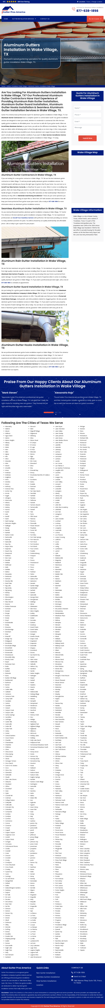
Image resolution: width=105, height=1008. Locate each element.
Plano (57, 869)
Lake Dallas (58, 431)
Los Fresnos (59, 535)
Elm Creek (33, 461)
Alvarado (8, 461)
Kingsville (33, 897)
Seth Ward (83, 581)
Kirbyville (33, 902)
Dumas (7, 943)
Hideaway (33, 722)
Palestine (58, 789)
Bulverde (8, 673)
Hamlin (32, 671)
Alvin (6, 463)
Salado (82, 507)
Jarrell (32, 830)
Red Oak (58, 952)
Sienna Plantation (85, 616)
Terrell (82, 733)
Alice (6, 449)
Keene (32, 869)
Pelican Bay (58, 839)
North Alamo (59, 735)
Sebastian (83, 569)
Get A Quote (95, 19)
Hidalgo (32, 719)
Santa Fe (83, 542)
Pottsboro (58, 904)
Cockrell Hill (8, 795)
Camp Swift (8, 699)
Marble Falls (59, 574)
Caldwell (7, 692)
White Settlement (85, 885)
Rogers (82, 468)
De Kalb (7, 895)
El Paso (32, 449)
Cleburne (8, 782)
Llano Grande (59, 519)
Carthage (8, 719)
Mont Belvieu (59, 666)
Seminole (83, 576)
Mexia (57, 636)
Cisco (7, 768)
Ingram (32, 805)
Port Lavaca (59, 885)
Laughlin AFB (59, 470)
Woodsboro (84, 934)
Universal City (84, 782)
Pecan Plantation (60, 835)
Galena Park (34, 579)
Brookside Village (10, 645)
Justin (32, 860)
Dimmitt (7, 927)
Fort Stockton (34, 544)
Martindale (58, 590)
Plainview (58, 867)
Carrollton (8, 717)
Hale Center (34, 659)
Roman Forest (84, 475)
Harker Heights (34, 673)
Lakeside (58, 447)
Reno (81, 431)
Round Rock (84, 489)
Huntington (33, 784)
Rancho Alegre (59, 943)
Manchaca (58, 565)
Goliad (32, 618)
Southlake (83, 657)
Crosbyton (8, 862)
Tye (81, 775)
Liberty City (58, 496)
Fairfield (32, 496)
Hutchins (33, 791)
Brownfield (8, 648)
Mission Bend (59, 659)
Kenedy (32, 878)
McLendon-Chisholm (61, 609)
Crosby (7, 860)
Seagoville (83, 562)
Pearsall (57, 828)
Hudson (32, 770)
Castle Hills (8, 722)
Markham (58, 581)
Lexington (58, 491)
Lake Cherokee (60, 429)
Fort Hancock (34, 539)
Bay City (7, 544)
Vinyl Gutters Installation (46, 981)
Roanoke (83, 454)
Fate (31, 512)
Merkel (57, 632)
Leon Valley (58, 482)
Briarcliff (7, 636)
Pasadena (58, 821)
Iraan (31, 812)
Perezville (58, 844)
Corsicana (8, 844)
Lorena (57, 532)
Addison (7, 433)
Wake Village (84, 819)
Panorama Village (60, 812)
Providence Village (60, 925)
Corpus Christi (9, 839)
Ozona (57, 784)
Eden (31, 429)
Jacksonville (33, 828)
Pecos (57, 837)
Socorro (82, 634)
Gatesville (33, 595)
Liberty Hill (58, 498)
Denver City (8, 913)
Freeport (33, 556)
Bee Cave (8, 558)
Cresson (7, 855)
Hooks (32, 754)
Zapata (82, 950)
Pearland (58, 825)
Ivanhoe (32, 821)
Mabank (57, 556)
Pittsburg (58, 862)
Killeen (32, 892)
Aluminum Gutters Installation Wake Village (41, 86)
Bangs (7, 528)
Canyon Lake (9, 712)
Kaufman (33, 867)
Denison (7, 908)
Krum (32, 908)
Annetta (7, 482)
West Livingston (85, 853)
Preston (57, 913)
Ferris (32, 514)
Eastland (8, 957)
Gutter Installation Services (23, 19)
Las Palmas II (59, 466)
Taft (81, 715)
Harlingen (33, 675)
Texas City (83, 740)
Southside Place (85, 659)
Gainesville (33, 576)
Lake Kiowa (58, 438)
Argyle (7, 496)
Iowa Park (33, 809)
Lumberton (58, 549)
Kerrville (32, 888)
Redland (57, 955)
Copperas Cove (10, 835)
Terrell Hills (83, 735)
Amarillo (7, 468)
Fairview (32, 498)
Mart (56, 588)
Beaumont (8, 553)
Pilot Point (58, 853)
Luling (57, 546)
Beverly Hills (9, 581)
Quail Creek (58, 927)
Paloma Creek (59, 802)
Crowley (7, 869)
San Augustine (84, 514)
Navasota (58, 708)
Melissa (57, 620)
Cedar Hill (8, 726)
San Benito (83, 516)
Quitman (58, 936)
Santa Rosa (83, 544)
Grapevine (33, 643)
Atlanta (7, 505)
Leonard (57, 484)
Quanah (57, 929)
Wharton (82, 878)
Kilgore (32, 890)
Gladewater (33, 606)
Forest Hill (33, 530)
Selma (82, 574)
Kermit (32, 885)
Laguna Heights (35, 950)
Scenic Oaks (84, 549)
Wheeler (82, 881)
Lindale (57, 500)
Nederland (58, 710)
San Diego (83, 521)
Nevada (57, 715)
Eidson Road (34, 440)
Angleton (8, 477)
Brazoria (8, 627)
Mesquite (58, 634)
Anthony (7, 486)
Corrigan (8, 842)
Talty (81, 719)
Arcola (7, 493)
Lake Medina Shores (61, 440)
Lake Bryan (58, 426)
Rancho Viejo (59, 945)
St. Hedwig (83, 675)
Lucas (57, 542)
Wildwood (83, 902)
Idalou (32, 795)
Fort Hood (33, 542)
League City (59, 477)
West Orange (84, 858)
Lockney (57, 523)
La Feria (32, 915)
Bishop (7, 592)
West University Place (86, 865)
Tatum (82, 722)
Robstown (83, 459)
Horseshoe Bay (35, 761)
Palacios (57, 786)
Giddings (33, 602)
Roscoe (82, 477)
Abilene (7, 429)
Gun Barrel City (35, 655)
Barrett (7, 530)
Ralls (56, 938)
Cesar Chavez (9, 738)
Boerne (7, 604)
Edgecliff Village (35, 431)
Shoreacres (83, 613)
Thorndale (83, 749)
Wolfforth (83, 927)
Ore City (57, 777)
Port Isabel (58, 883)
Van (81, 793)
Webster (82, 835)
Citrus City (8, 770)
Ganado (32, 583)
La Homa (33, 922)
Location (39, 985)
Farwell (32, 509)
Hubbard (33, 768)
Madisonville (59, 558)
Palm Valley (58, 791)
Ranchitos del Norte (61, 941)
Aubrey (7, 507)
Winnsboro (83, 920)
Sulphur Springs (85, 701)
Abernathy (8, 426)
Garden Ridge (34, 586)
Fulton (32, 574)
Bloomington (9, 597)
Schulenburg (84, 553)
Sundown (83, 703)
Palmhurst (58, 795)
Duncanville (8, 945)
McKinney (58, 606)
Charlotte (8, 745)
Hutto (32, 793)
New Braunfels (59, 719)
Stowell (82, 692)
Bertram (7, 579)
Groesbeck (33, 650)
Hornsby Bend (34, 759)
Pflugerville (58, 848)
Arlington (8, 498)
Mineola (57, 652)
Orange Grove (59, 775)
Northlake (58, 740)
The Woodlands (85, 747)
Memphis (58, 622)
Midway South (59, 645)
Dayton (7, 892)
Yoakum (82, 945)
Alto (6, 456)
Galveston (33, 581)
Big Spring (8, 590)
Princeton (58, 918)
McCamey (58, 602)
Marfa (57, 576)
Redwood (58, 957)
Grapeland (33, 641)
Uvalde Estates (84, 789)
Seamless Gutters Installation (48, 977)
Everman (33, 486)
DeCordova (8, 902)
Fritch (32, 569)
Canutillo (8, 705)
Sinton (82, 622)
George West (34, 597)
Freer (32, 558)
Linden (57, 502)
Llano (57, 516)
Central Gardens (10, 735)
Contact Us (44, 19)
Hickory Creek (34, 715)
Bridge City (8, 639)
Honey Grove (34, 752)
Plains (57, 865)
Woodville (83, 936)
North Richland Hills (61, 738)
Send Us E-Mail (80, 976)
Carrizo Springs (10, 715)
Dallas (7, 885)
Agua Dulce (8, 436)
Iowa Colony (34, 807)
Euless (32, 482)
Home (6, 19)
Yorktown (83, 948)
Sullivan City (83, 699)
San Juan (82, 526)
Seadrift (82, 560)
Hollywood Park (35, 742)
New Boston (59, 717)
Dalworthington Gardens (13, 888)
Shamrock (83, 597)
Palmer (57, 793)
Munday (57, 689)
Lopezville (58, 530)
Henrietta (33, 708)
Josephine (33, 848)
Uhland (82, 779)
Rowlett (82, 491)
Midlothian (58, 641)
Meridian (58, 629)
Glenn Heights (34, 611)
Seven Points (84, 583)
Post (56, 895)
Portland (58, 892)
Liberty (57, 493)
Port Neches (59, 888)
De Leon (8, 897)
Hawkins (32, 685)
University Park (84, 784)
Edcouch (33, 426)
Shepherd (83, 606)
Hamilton (33, 669)
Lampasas (58, 454)
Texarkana (83, 738)
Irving (32, 814)
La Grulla (33, 920)
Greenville (33, 645)
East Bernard (9, 955)
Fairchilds (33, 493)
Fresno (32, 560)
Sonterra (82, 643)
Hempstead (33, 703)
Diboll (7, 920)
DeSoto (7, 915)
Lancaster (58, 456)
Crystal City (8, 872)
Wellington (83, 839)
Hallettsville (33, 662)
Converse (8, 825)
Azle (6, 514)
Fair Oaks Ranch (35, 491)
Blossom (8, 599)
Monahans (58, 664)
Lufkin (57, 544)
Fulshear (33, 572)
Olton (57, 768)
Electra (32, 454)
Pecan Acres (59, 830)
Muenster (58, 685)
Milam (57, 650)
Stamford (83, 680)
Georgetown (34, 599)
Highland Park (34, 724)
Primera (57, 915)
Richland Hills (84, 438)
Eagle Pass (8, 950)
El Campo (33, 442)
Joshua (32, 851)
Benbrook (8, 576)
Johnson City (34, 842)
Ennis (32, 477)
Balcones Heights (10, 523)
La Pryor (33, 934)
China (7, 749)
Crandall (7, 851)
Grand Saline (34, 629)
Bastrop (7, 539)
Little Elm (58, 505)
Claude (7, 777)
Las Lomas (58, 463)
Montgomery (59, 671)
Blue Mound (9, 602)
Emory (32, 472)
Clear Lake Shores (11, 779)
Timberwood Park (85, 754)
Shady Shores (84, 590)
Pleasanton (58, 874)
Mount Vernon (59, 682)
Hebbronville (34, 692)
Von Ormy (83, 814)
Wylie (81, 943)
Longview (58, 528)
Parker (57, 819)
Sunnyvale (83, 705)
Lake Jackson (59, 436)
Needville (58, 712)
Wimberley (83, 913)
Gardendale (33, 588)
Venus (82, 802)
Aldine (7, 445)
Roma (82, 472)
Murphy (57, 694)
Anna (6, 479)
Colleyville (8, 802)
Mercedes (58, 627)
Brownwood (9, 655)
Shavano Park (84, 599)
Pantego (58, 814)
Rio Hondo (83, 449)
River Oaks (83, 452)
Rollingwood (84, 470)
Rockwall (83, 466)
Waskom (83, 825)
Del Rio (7, 906)
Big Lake (8, 586)
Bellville (7, 569)
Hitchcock (33, 733)
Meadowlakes (59, 613)
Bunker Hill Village (10, 678)
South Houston (85, 650)
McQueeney (59, 611)
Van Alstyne (83, 795)
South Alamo (84, 648)
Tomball (82, 756)
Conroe (7, 823)
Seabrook (83, 558)
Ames (7, 470)
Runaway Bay (84, 496)
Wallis (82, 823)
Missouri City (59, 662)
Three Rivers (84, 752)
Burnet (7, 685)
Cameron (8, 694)
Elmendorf (33, 463)
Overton (57, 779)
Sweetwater (84, 712)
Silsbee (82, 620)
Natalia (57, 705)
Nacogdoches (59, 696)
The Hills (82, 745)
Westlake (83, 867)
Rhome (82, 433)
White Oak (83, 883)
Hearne (32, 687)
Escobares (33, 479)
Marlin (57, 583)
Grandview (33, 632)
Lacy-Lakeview (34, 945)
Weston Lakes (84, 869)
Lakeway (58, 449)
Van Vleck (83, 800)
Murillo (57, 692)
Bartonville (8, 537)
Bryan (7, 662)
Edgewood (33, 433)
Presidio (57, 911)
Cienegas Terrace (10, 761)
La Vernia (33, 936)
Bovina (7, 616)
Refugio (82, 426)
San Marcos (84, 530)
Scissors (82, 556)
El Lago (32, 447)
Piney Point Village (61, 860)
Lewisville (58, 489)
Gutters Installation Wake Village (17, 86)
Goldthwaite (34, 616)
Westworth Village (85, 876)
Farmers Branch (35, 505)
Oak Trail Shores (60, 749)
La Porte (33, 932)
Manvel (57, 572)
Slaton (82, 627)
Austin (7, 512)
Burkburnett (9, 680)
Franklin (32, 551)
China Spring (9, 754)
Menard (57, 625)
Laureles (58, 472)
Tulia (81, 772)
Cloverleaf (8, 789)
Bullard (7, 671)
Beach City (8, 551)
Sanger (82, 537)
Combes (7, 814)
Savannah (83, 546)
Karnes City (33, 862)
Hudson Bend (34, 772)
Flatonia (32, 519)
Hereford (33, 710)
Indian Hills (33, 798)
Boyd (7, 620)
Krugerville (33, 906)
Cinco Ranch (9, 763)
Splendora (83, 666)
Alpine (7, 454)
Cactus (7, 687)
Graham (32, 622)
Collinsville (8, 805)
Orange (57, 772)
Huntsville (33, 786)
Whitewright (84, 892)
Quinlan (57, 934)
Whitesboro (83, 890)
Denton (7, 911)
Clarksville (8, 775)
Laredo (57, 461)
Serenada (83, 579)
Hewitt (32, 712)
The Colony (83, 742)
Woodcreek (83, 932)
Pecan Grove (59, 832)
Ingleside (33, 802)
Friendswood (34, 562)
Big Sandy (8, 588)
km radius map (87, 179)
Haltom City (34, 666)
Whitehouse (84, 888)
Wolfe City (83, 925)
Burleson (8, 682)
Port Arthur (58, 881)
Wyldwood (83, 941)
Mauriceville (59, 597)
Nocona (57, 731)
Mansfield (58, 569)
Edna (31, 438)
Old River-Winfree (60, 756)
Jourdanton (33, 853)
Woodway (83, 938)
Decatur (7, 899)
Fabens (32, 489)
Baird (7, 519)
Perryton (58, 846)
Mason (57, 592)
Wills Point (83, 908)
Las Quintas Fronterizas (62, 468)
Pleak (57, 872)
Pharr (57, 851)
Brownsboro (9, 650)
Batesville (8, 542)
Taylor (82, 724)
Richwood (83, 442)
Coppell (7, 830)
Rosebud (83, 479)
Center (7, 733)
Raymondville (59, 950)
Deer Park (8, 904)
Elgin (31, 456)
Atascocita (8, 500)
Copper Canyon (10, 832)
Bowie (7, 618)
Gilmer (32, 604)
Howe (32, 765)
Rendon (82, 429)
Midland (57, 639)
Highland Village (35, 726)
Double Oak (9, 936)
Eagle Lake (8, 948)
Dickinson (8, 922)
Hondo (32, 749)
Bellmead (8, 565)
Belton (7, 572)
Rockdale (83, 461)
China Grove (9, 752)
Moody (57, 673)
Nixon (57, 729)
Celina (7, 731)
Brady (7, 625)
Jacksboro (33, 825)
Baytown (8, 549)
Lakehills (58, 445)
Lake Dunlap (59, 433)
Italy (31, 816)
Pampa (57, 807)
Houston (33, 763)
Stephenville (84, 685)
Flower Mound (34, 526)
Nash (57, 701)
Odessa (57, 754)
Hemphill (33, 701)
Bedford (7, 556)
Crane (7, 853)
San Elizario (83, 523)
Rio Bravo (83, 445)
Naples (57, 699)
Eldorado (33, 452)
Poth (56, 899)
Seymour (83, 586)
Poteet (57, 897)
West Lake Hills (85, 851)
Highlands (33, 729)
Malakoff (58, 562)
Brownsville (8, 652)
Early (6, 952)
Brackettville (9, 622)
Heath (32, 689)
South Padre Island (86, 652)
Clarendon (8, 772)
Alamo (7, 438)
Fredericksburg (34, 553)
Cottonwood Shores (11, 846)
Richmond (83, 440)
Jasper (32, 832)
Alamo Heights (9, 440)
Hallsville (33, 664)
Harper (32, 678)
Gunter (32, 657)
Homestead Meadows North (39, 745)
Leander (57, 479)
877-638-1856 (87, 11)
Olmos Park (59, 763)
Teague (82, 729)
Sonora (82, 641)
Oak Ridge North (60, 747)
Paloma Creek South (61, 805)
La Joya (32, 925)
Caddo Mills (8, 689)
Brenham (8, 632)
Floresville (33, 523)
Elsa (31, 468)
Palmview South (60, 800)
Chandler (8, 740)
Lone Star (58, 526)
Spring (82, 669)
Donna (7, 932)
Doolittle (8, 934)
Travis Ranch (84, 761)
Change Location (97, 2)
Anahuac (8, 472)
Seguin (82, 572)
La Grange (33, 918)
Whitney (82, 895)
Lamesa (57, 452)
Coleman (8, 798)
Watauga (83, 828)
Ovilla (57, 782)
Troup (82, 768)
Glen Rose (33, 609)
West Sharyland (85, 860)
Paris (56, 816)
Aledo (7, 447)
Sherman (83, 609)
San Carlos (83, 519)
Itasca (32, 819)
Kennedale (33, 881)
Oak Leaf (58, 742)
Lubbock (58, 539)
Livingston (58, 514)
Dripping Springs (10, 938)
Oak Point (58, 745)
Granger (32, 634)
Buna (7, 675)
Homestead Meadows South (39, 747)
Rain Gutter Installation (45, 973)
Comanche (8, 812)
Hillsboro (33, 731)
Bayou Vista (9, 546)
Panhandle (58, 809)
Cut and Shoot (9, 878)
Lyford (57, 551)
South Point (83, 655)
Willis (81, 904)
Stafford (82, 678)
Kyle (31, 911)
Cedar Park (8, 729)
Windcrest (83, 915)
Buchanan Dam (10, 664)
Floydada (33, 528)
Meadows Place (60, 616)
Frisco (32, 567)
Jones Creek (34, 844)
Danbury (8, 890)
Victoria (82, 807)
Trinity (82, 763)
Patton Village (59, 823)
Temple (82, 731)
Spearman (83, 664)
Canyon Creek (9, 710)
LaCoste (32, 943)
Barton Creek (9, 535)
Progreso (58, 920)
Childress (8, 747)
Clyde (7, 793)
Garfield (32, 590)
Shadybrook (84, 592)
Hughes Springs (35, 777)
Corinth (7, 837)
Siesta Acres (84, 618)
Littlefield (58, 509)
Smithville (83, 629)
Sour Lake (83, 645)
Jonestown (33, 846)
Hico (31, 717)
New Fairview (59, 722)
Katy (31, 865)
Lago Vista (33, 948)
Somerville (83, 639)
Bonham (8, 609)
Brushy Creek (9, 659)
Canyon (7, 708)
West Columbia (85, 848)
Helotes (32, 699)
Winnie (82, 918)
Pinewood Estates (60, 858)
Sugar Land (83, 696)
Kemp (32, 876)
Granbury (33, 625)
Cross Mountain (10, 865)
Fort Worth (33, 546)
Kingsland (33, 895)
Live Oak (58, 512)
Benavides (8, 574)
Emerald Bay (34, 470)
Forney (32, 532)
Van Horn (83, 798)
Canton (7, 703)
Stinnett (82, 687)
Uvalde (82, 786)
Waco (82, 816)
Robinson (83, 456)
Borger (7, 613)
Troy (81, 770)
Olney (57, 765)
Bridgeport (8, 641)
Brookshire (8, 643)
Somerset (83, 636)
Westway (83, 872)
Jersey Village (34, 837)
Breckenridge (9, 629)
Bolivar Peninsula (10, 606)
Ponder (57, 876)
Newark (57, 724)
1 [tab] (48, 412)
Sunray (82, 708)
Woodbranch (84, 929)
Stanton (82, 682)
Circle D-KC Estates (11, 765)
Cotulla (7, 848)
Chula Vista (8, 756)
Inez (31, 800)
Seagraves (83, 565)
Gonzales (33, 620)
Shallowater (83, 595)
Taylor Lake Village (86, 726)
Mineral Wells (59, 655)
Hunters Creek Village (36, 782)
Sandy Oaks (83, 535)
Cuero (7, 874)
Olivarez (57, 759)
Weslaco (82, 844)
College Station (10, 800)
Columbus (8, 809)
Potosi (57, 902)
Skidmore (83, 625)
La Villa (32, 938)
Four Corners (34, 549)
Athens (7, 502)
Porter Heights (59, 890)
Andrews (8, 475)
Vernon (82, 805)
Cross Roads (9, 867)
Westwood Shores (86, 874)
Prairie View (58, 906)
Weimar (82, 837)
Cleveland (8, 784)
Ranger (57, 948)
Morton (57, 678)
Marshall (58, 586)
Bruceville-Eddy (10, 657)
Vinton (82, 812)
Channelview (9, 742)
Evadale (32, 484)
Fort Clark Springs (35, 537)
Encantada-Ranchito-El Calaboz (40, 475)
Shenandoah (84, 604)
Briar (6, 634)
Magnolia (58, 560)
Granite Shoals (34, 636)
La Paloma (33, 929)
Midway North (59, 643)
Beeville (7, 560)
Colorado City (9, 807)
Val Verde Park (84, 791)
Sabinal (82, 500)
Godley (32, 613)
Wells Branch (84, 842)
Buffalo (7, 669)
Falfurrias (33, 500)
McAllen (57, 599)
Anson (7, 484)
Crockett (8, 858)
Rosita (82, 484)
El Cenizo (33, 445)
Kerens (32, 883)
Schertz (82, 551)
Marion (57, 579)
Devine (7, 918)
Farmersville (34, 507)
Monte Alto (58, 669)
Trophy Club (84, 765)
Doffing (7, 929)
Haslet (32, 682)
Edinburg (33, 436)
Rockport (83, 463)
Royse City (83, 493)
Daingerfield (9, 881)
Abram (7, 431)
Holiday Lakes (34, 735)
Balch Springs (9, 521)
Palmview (58, 798)
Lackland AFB (34, 941)
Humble (32, 779)
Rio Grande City (85, 447)
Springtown (83, 673)
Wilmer (82, 911)
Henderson (33, 705)
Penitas (57, 842)
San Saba (83, 532)
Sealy (81, 567)
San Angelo (83, 509)
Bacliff (7, 516)
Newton (57, 726)
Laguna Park (34, 952)
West (81, 846)
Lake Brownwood (35, 957)
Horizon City (34, 756)
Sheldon (82, 602)
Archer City (8, 491)
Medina (57, 618)
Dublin (7, 941)
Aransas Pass (9, 489)
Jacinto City (33, 823)
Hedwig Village (34, 694)
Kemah (32, 874)
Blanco (7, 595)
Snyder (82, 632)
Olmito (57, 761)
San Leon (83, 528)
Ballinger (8, 526)
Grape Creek (34, 639)
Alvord (7, 466)
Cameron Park (9, 696)
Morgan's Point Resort (62, 675)
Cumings (8, 876)
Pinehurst (58, 855)
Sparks (82, 662)
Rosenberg (83, 482)
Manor (57, 567)
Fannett (32, 502)
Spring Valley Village (86, 671)
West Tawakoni (85, 862)
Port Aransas (59, 878)
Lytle (56, 553)
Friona (32, 565)
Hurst (32, 789)
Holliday (32, 738)
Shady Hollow (84, 588)
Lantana (57, 459)
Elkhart (32, 459)
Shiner (82, 611)
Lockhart (58, 521)
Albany (7, 442)
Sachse (82, 502)
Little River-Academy (61, 507)
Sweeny (82, 710)
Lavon (57, 475)
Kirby (31, 899)
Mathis (57, 595)
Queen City (58, 932)
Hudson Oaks (34, 775)
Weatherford (84, 832)
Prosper (57, 922)
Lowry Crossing (60, 537)
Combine (8, 816)
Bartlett (7, 532)
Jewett (32, 839)
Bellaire (7, 562)
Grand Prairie (34, 627)
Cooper (7, 828)
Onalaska (58, 770)
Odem (57, 752)
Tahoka (82, 717)
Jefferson (33, 835)
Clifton (7, 786)
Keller (32, 872)
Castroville (8, 724)
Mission (57, 657)
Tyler (81, 777)
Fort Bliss (33, 535)
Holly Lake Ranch (35, 740)
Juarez (32, 855)
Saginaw (82, 505)
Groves (32, 652)
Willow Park (83, 906)
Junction (32, 858)
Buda (7, 666)
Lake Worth (58, 442)
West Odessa (84, 855)
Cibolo (7, 759)
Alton (7, 459)
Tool (81, 759)
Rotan (82, 486)
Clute (6, 791)
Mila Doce (58, 648)
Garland (32, 592)
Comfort (8, 819)
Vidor (81, 809)
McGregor (58, 604)
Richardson (83, 436)
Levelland (58, 486)
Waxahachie (84, 830)
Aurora (7, 509)
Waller (82, 821)
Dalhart (7, 883)
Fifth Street (33, 516)
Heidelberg (33, 696)
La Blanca (33, 913)
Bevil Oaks (8, 583)
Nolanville (58, 733)
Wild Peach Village (85, 899)
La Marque (33, 927)
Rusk (81, 498)
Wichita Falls (84, 897)
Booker (7, 611)
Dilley (7, 925)
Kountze (32, 904)
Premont (58, 908)
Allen (6, 452)
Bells (6, 567)
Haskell (32, 680)
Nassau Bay (59, 703)
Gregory (32, 648)
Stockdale (83, 689)
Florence (33, 521)
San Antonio (84, 512)
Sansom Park (84, 539)
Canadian (8, 701)
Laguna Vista (34, 955)
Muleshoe (58, 687)
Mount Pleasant (60, 680)
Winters (82, 922)
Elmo (31, 466)
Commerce (8, 821)
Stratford (83, 694)
